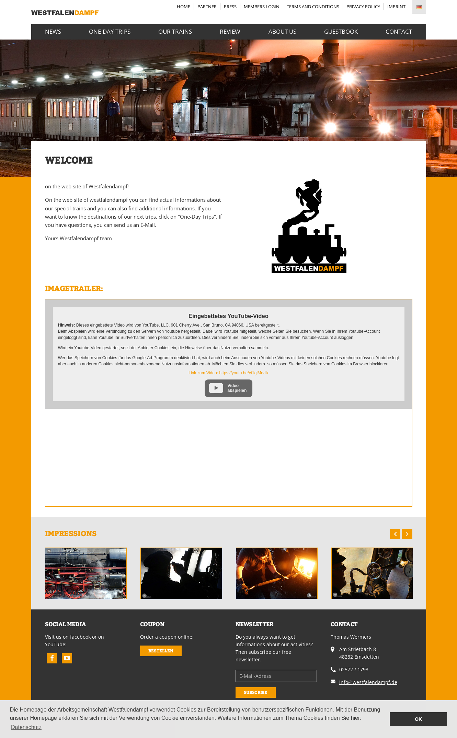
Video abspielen (237, 388)
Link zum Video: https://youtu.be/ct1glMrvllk (228, 373)
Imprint (396, 6)
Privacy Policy (363, 6)
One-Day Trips (109, 31)
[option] (86, 573)
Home (183, 6)
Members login (261, 6)
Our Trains (175, 31)
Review (230, 31)
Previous (395, 534)
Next (407, 534)
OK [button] (418, 719)
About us (282, 31)
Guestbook (341, 31)
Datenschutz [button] (26, 727)
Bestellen (160, 650)
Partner (207, 6)
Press (230, 6)
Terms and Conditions (313, 6)
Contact (399, 31)
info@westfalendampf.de (368, 682)
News (53, 31)
